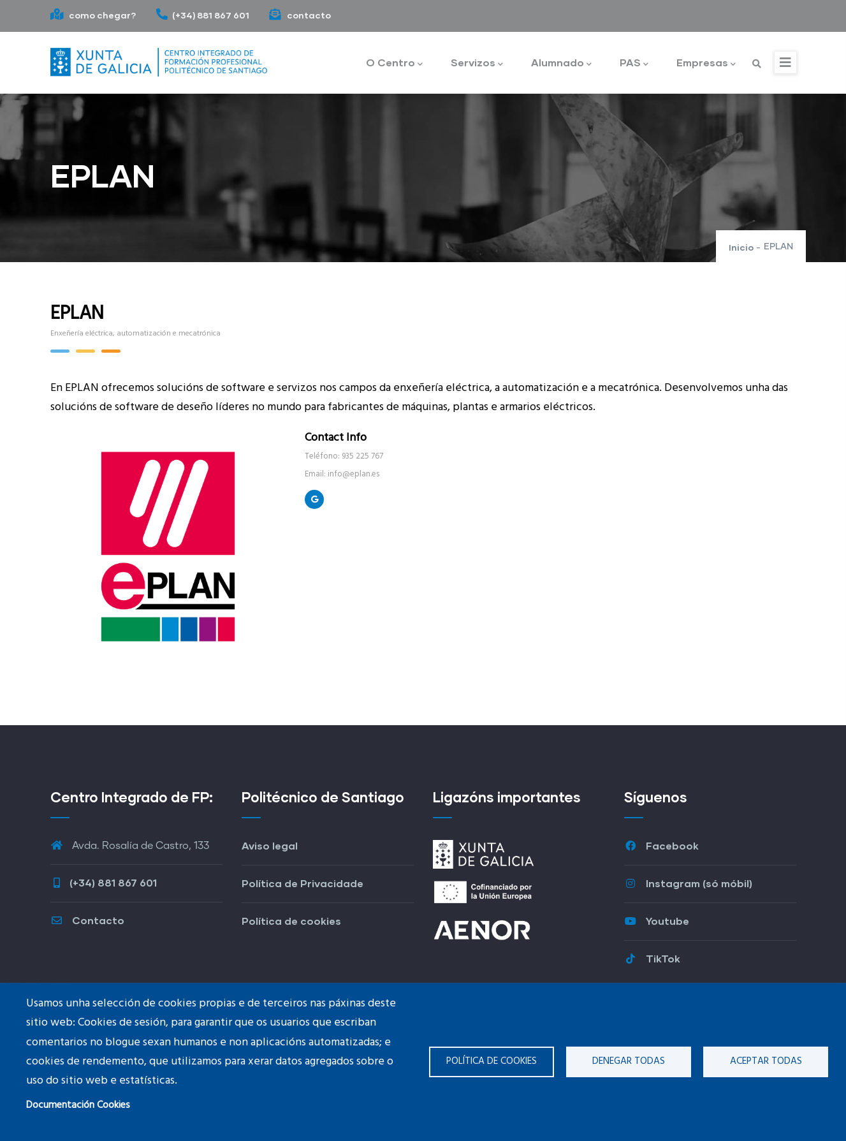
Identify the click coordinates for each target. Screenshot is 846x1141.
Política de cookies (491, 1061)
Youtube (656, 921)
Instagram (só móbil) (688, 883)
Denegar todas (628, 1061)
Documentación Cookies (78, 1105)
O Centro (394, 63)
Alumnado (561, 63)
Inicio (741, 247)
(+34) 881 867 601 (202, 15)
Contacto (87, 920)
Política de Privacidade (302, 883)
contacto (299, 15)
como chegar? (93, 15)
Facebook (661, 845)
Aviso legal (270, 845)
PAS (634, 63)
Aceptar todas (766, 1061)
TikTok (652, 958)
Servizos (477, 63)
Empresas (706, 63)
